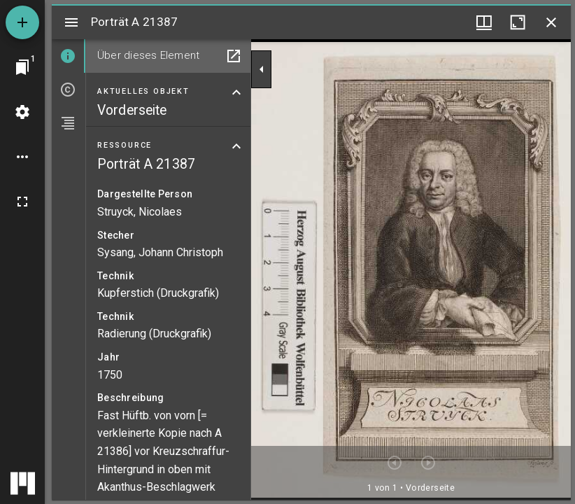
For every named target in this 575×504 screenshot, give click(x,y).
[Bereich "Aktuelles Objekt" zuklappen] (236, 92)
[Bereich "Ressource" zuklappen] (236, 146)
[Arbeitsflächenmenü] (22, 112)
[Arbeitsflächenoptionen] (22, 157)
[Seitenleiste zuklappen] (261, 69)
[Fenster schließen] (551, 22)
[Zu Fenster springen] (22, 67)
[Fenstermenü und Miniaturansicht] (484, 22)
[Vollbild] (22, 201)
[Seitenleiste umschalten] (71, 22)
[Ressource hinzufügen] (22, 22)
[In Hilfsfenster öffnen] (233, 56)
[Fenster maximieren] (517, 22)
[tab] (68, 56)
